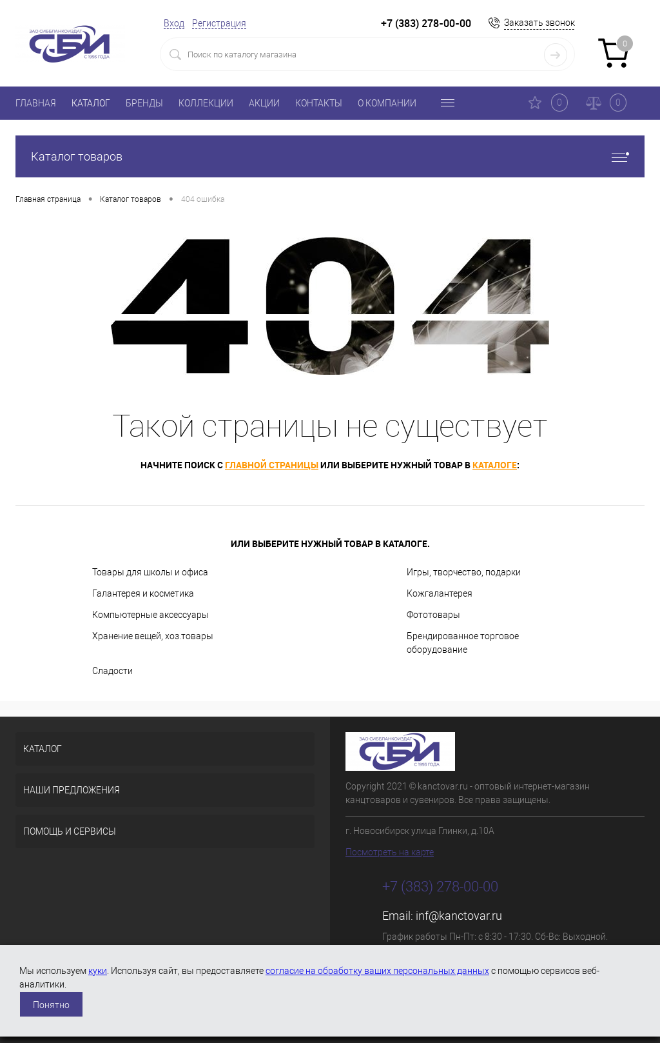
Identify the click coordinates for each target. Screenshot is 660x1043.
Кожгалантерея (439, 593)
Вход (174, 23)
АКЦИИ (264, 103)
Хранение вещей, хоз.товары (152, 636)
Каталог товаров (330, 156)
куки (97, 971)
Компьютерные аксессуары (150, 615)
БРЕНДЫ (144, 103)
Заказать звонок (539, 22)
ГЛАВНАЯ (35, 103)
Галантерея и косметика (143, 593)
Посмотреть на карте (389, 852)
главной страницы (271, 465)
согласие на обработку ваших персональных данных (377, 971)
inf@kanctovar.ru (459, 915)
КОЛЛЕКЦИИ (206, 103)
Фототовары (433, 615)
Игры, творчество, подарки (464, 572)
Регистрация (219, 23)
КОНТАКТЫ (318, 103)
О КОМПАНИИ (387, 103)
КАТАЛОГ (91, 103)
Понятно (51, 1005)
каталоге (494, 465)
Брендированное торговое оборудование (463, 643)
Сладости (112, 671)
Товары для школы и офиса (150, 572)
